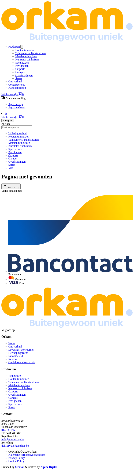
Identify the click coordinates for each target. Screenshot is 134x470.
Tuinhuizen (14, 375)
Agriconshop (15, 104)
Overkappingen (24, 75)
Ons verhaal (15, 81)
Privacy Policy (16, 457)
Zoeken (5, 123)
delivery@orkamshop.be (15, 445)
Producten (14, 46)
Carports (20, 68)
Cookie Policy (16, 461)
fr (6, 113)
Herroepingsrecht (18, 352)
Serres (18, 78)
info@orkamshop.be (12, 439)
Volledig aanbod (17, 133)
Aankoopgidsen (17, 87)
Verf (10, 167)
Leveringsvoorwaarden (21, 349)
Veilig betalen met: (12, 190)
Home (11, 343)
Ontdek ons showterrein (21, 362)
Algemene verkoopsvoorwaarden (26, 454)
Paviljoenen (22, 65)
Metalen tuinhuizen (26, 56)
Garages (19, 72)
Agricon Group (16, 107)
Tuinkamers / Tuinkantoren (30, 53)
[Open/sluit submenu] (21, 47)
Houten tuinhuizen (25, 50)
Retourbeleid (15, 355)
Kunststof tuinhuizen (27, 59)
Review (12, 359)
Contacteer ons (16, 84)
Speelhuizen (22, 62)
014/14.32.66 (8, 430)
